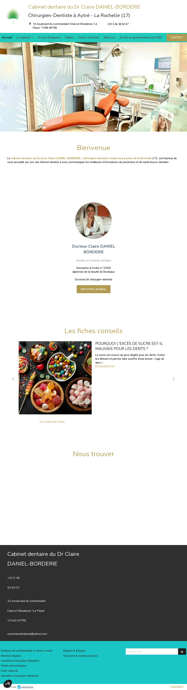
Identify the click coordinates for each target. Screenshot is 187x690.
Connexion (177, 686)
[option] (93, 87)
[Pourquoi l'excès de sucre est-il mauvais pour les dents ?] (55, 377)
